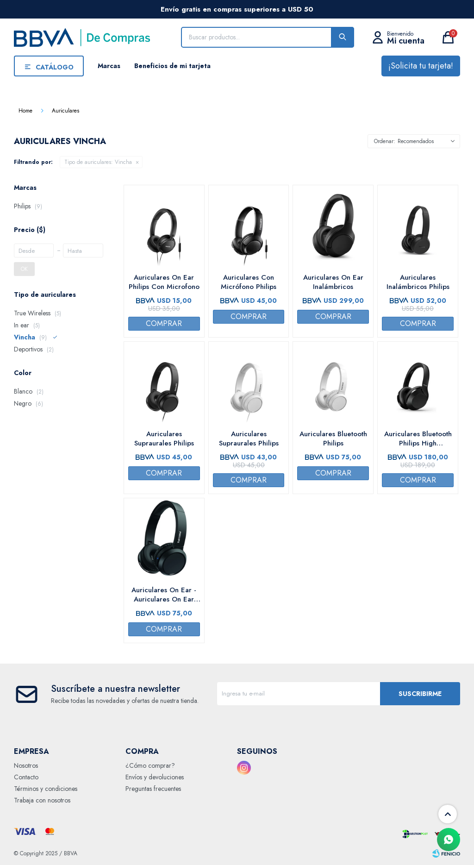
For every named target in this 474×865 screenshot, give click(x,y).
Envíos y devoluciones (154, 777)
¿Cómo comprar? (150, 765)
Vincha (98, 162)
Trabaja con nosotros (42, 800)
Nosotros (26, 765)
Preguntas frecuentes (153, 788)
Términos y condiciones (45, 788)
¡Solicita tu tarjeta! (420, 66)
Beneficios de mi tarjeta (172, 65)
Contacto (26, 777)
